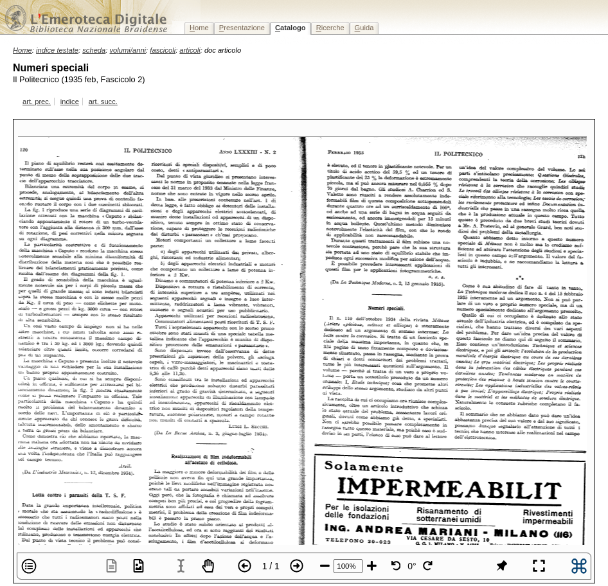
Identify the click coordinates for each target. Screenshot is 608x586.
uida (364, 27)
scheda (93, 50)
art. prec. (36, 101)
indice (69, 101)
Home (22, 50)
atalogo (290, 27)
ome (199, 27)
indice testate (57, 50)
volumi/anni (128, 50)
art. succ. (103, 101)
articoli (189, 50)
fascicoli (162, 50)
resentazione (242, 27)
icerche (330, 27)
